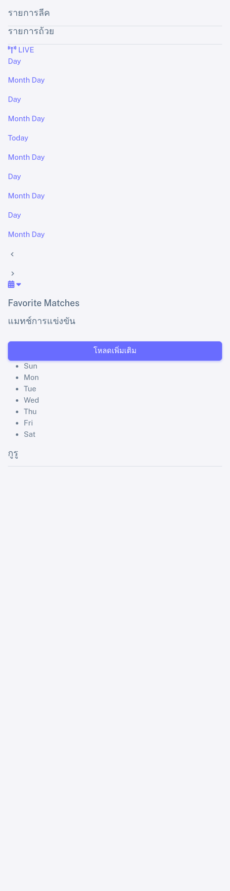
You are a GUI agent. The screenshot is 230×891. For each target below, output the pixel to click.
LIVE (21, 50)
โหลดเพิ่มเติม (115, 350)
